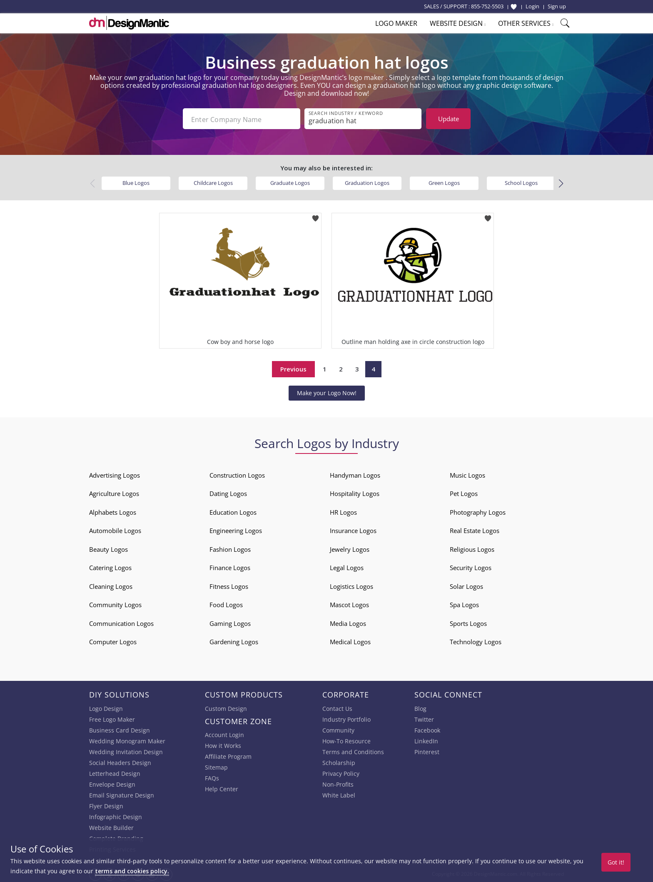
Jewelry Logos (349, 548)
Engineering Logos (235, 530)
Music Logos (467, 474)
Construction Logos (237, 474)
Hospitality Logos (354, 492)
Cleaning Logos (110, 585)
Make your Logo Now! (326, 392)
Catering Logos (110, 567)
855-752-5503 (487, 6)
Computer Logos (113, 641)
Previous (293, 368)
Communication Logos (121, 622)
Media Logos (348, 622)
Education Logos (233, 511)
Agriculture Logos (114, 492)
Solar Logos (466, 585)
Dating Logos (228, 492)
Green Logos (444, 182)
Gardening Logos (233, 641)
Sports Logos (468, 622)
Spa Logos (464, 604)
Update (448, 119)
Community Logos (115, 604)
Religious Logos (472, 548)
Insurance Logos (353, 530)
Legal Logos (347, 567)
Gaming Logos (230, 622)
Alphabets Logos (112, 511)
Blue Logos (136, 182)
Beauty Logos (108, 548)
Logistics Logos (351, 585)
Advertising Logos (114, 474)
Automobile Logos (115, 530)
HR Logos (343, 511)
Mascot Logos (349, 604)
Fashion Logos (230, 548)
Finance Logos (229, 567)
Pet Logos (464, 492)
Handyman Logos (355, 474)
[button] (560, 182)
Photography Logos (478, 511)
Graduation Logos (367, 182)
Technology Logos (475, 641)
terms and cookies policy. (132, 871)
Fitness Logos (228, 585)
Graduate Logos (290, 182)
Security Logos (470, 567)
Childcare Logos (213, 182)
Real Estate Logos (474, 530)
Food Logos (226, 604)
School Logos (521, 182)
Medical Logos (350, 641)
